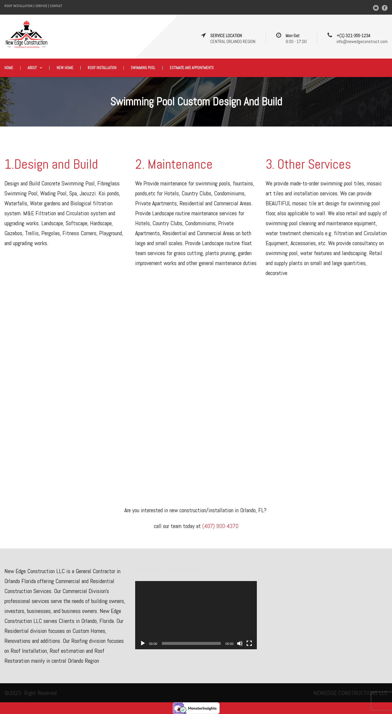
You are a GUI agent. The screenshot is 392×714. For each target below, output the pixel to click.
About (32, 68)
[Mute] (240, 643)
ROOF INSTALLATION (18, 6)
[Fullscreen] (249, 643)
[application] (196, 615)
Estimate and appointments (192, 68)
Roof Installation (102, 68)
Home (8, 68)
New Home (65, 68)
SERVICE (41, 6)
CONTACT (56, 6)
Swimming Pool (143, 68)
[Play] (143, 643)
